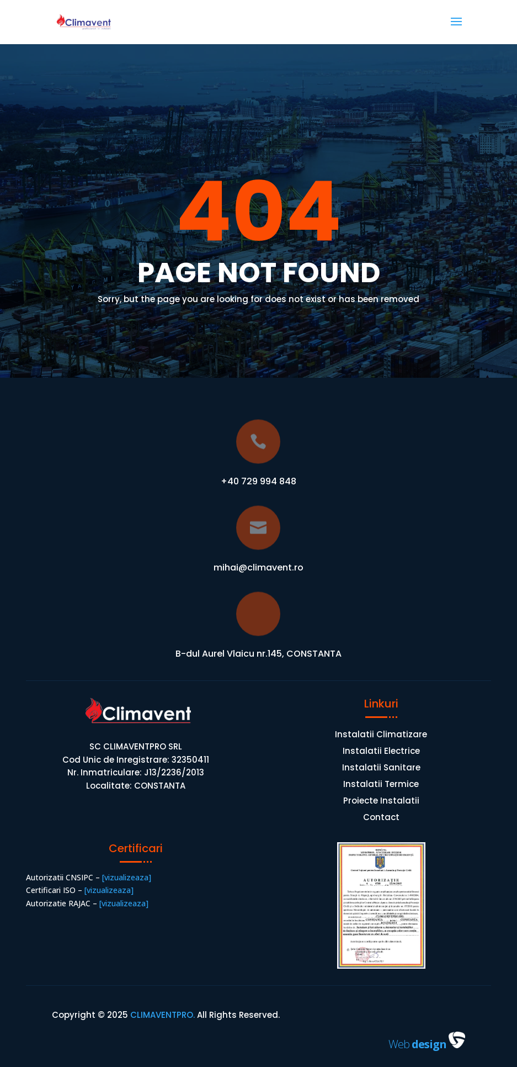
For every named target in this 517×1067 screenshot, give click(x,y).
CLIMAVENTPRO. (161, 1015)
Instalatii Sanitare (381, 768)
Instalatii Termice (381, 785)
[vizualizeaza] (125, 877)
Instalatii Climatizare (381, 735)
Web (418, 1044)
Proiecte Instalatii (381, 801)
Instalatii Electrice (381, 752)
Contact (381, 818)
